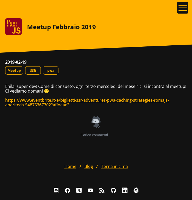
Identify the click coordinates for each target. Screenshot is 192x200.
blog (88, 166)
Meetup (14, 70)
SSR (33, 70)
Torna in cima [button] (114, 166)
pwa (50, 70)
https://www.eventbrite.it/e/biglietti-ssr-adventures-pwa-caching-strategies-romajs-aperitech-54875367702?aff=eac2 (87, 102)
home (70, 166)
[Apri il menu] (182, 8)
